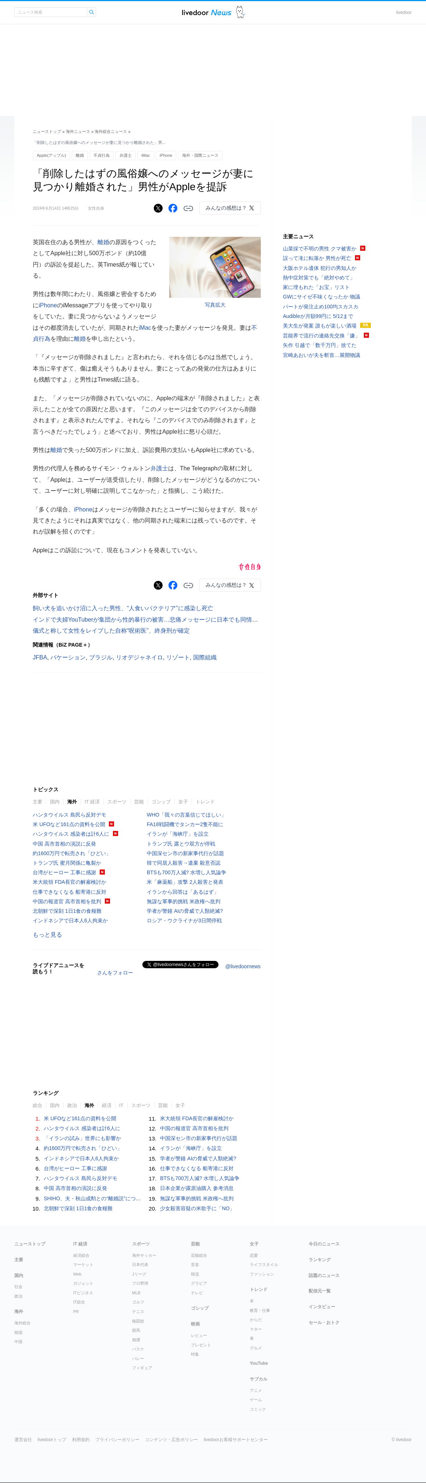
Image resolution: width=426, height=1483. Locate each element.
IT (121, 1105)
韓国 (18, 1332)
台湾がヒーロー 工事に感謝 (64, 872)
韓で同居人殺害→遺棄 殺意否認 (183, 863)
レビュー (199, 1335)
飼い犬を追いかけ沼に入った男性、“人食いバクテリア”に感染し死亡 (123, 608)
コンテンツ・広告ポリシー (171, 1439)
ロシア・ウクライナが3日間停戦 (184, 920)
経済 (106, 1105)
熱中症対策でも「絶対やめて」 (319, 278)
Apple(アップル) (51, 155)
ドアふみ (240, 12)
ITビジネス (83, 1293)
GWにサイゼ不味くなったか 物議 (321, 297)
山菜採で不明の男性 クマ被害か (319, 249)
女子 (183, 801)
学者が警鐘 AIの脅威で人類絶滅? (185, 911)
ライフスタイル (264, 1264)
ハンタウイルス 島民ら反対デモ (69, 815)
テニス (138, 1311)
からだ (256, 1319)
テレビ (197, 1293)
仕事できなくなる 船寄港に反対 (69, 892)
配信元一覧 (320, 1291)
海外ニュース (78, 131)
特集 (195, 1354)
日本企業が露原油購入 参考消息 (197, 1188)
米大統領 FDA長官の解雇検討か (69, 882)
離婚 (80, 155)
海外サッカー (144, 1255)
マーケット (83, 1264)
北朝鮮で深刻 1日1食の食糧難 (67, 911)
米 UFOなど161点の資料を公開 (69, 824)
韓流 (195, 1274)
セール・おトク (324, 1322)
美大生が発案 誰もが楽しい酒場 (319, 326)
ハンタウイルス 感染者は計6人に (71, 834)
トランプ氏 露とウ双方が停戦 (181, 844)
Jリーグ (139, 1274)
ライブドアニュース (206, 12)
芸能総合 (199, 1255)
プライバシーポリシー (117, 1439)
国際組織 (205, 657)
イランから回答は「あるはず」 (183, 892)
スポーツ (117, 801)
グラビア (199, 1283)
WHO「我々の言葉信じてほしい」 (186, 815)
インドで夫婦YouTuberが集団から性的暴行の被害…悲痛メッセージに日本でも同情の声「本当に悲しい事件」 (178, 619)
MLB (136, 1293)
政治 (72, 1105)
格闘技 (138, 1321)
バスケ (138, 1349)
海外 (72, 801)
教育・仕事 (260, 1310)
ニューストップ (47, 131)
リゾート (178, 657)
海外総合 (22, 1323)
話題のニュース (324, 1275)
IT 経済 (92, 801)
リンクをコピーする (188, 209)
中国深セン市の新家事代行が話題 (185, 853)
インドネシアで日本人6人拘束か (70, 920)
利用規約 (81, 1439)
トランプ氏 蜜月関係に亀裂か (67, 863)
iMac (145, 155)
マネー (256, 1329)
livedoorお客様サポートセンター (236, 1439)
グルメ (256, 1348)
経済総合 (81, 1255)
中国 (18, 1341)
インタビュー (322, 1306)
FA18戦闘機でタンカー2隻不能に (185, 824)
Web (77, 1274)
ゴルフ (138, 1302)
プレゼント (201, 1345)
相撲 (136, 1340)
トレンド (205, 801)
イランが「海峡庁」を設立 (178, 834)
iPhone (166, 155)
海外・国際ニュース (200, 155)
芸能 (139, 801)
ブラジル (101, 657)
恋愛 (254, 1255)
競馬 (136, 1330)
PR (76, 1311)
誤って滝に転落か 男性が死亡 (317, 258)
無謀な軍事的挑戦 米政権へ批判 (183, 901)
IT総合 (79, 1302)
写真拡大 (215, 305)
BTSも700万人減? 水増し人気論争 (186, 872)
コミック (258, 1409)
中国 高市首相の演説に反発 (64, 844)
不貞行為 (101, 155)
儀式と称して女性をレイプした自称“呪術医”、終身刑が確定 (111, 630)
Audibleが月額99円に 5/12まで (318, 316)
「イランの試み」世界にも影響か (82, 1138)
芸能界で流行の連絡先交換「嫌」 (321, 336)
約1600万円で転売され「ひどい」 (72, 853)
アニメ (256, 1390)
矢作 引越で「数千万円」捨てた (319, 345)
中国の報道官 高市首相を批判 (67, 901)
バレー (138, 1358)
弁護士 (126, 155)
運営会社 (23, 1439)
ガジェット (83, 1283)
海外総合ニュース (111, 131)
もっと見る (47, 935)
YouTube (259, 1363)
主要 (37, 801)
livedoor (404, 12)
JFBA (40, 657)
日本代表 (140, 1264)
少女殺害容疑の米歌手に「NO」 (197, 1208)
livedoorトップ (52, 1439)
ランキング (320, 1259)
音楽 (195, 1264)
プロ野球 (140, 1283)
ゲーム (256, 1399)
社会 (18, 1286)
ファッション (262, 1274)
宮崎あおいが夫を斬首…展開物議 (321, 355)
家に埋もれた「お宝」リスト (316, 287)
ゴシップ (161, 801)
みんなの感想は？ (226, 208)
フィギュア (142, 1368)
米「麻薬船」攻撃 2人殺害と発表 (185, 882)
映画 (195, 1324)
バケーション (68, 657)
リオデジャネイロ (139, 657)
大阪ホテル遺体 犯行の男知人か (319, 268)
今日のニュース (324, 1244)
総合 (37, 1105)
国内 (55, 801)
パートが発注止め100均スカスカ (320, 307)
